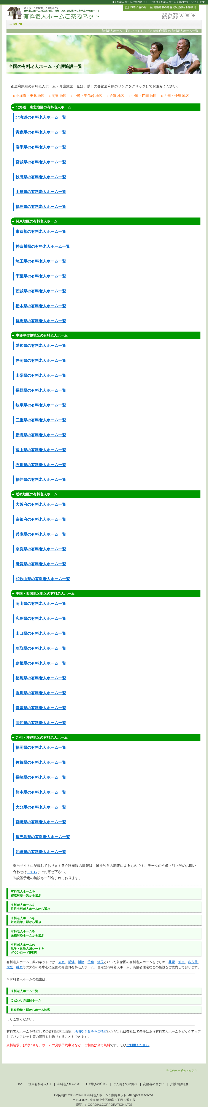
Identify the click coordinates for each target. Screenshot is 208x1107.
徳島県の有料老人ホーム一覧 (41, 678)
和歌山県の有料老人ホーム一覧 (43, 579)
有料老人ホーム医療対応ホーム (27, 933)
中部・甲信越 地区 (88, 96)
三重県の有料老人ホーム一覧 (41, 420)
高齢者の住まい (153, 1084)
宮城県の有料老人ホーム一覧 (41, 162)
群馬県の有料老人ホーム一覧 (41, 321)
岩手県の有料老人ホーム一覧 (41, 147)
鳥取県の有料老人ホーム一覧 (41, 648)
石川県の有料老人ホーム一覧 (41, 465)
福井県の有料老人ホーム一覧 (41, 479)
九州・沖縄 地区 (176, 96)
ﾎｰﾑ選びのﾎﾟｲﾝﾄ (96, 1084)
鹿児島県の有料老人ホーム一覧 (43, 837)
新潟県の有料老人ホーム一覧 (41, 435)
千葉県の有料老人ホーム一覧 (41, 276)
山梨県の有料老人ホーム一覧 (41, 375)
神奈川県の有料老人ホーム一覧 (43, 246)
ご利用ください (137, 1045)
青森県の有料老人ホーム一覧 (41, 132)
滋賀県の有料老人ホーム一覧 (41, 564)
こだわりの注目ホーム (26, 1000)
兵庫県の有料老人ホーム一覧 (41, 534)
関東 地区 (59, 96)
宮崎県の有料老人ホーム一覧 (41, 822)
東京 (61, 962)
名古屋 (193, 962)
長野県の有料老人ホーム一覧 (41, 390)
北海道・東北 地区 (30, 96)
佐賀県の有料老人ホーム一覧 (41, 762)
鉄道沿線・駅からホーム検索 (30, 1010)
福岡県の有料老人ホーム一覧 (41, 747)
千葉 (90, 962)
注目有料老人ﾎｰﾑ (40, 1084)
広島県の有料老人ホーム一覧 (41, 618)
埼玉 (100, 962)
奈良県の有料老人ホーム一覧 (41, 549)
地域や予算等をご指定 (91, 1031)
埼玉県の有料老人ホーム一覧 (41, 261)
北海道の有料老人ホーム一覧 (41, 117)
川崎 (81, 962)
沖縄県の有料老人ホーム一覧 (41, 852)
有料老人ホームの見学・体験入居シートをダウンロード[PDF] (27, 948)
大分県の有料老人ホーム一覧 (41, 807)
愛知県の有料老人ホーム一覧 (41, 345)
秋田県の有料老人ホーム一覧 (41, 177)
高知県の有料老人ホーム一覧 (41, 723)
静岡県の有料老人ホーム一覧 (41, 360)
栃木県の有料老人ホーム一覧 (41, 306)
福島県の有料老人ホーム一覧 (41, 207)
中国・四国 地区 (144, 96)
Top (19, 1084)
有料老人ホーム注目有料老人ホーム (30, 906)
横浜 (71, 962)
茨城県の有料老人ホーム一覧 (41, 291)
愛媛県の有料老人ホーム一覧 (41, 708)
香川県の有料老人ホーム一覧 (41, 693)
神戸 (19, 967)
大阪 (9, 967)
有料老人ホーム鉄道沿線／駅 (26, 920)
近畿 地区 (117, 96)
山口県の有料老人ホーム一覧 (41, 633)
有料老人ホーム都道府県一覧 (26, 893)
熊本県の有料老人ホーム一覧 (41, 792)
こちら (32, 872)
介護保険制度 (179, 1084)
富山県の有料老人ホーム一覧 (41, 450)
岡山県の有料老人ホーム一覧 (41, 603)
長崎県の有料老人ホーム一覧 (41, 777)
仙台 (181, 962)
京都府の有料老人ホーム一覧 (41, 519)
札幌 (171, 962)
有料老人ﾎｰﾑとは (68, 1084)
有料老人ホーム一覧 (24, 991)
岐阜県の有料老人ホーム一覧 (41, 405)
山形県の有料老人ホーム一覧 (41, 192)
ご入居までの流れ (125, 1084)
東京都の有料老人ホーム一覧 (41, 231)
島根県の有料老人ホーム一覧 (41, 663)
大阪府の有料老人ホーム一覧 (41, 504)
